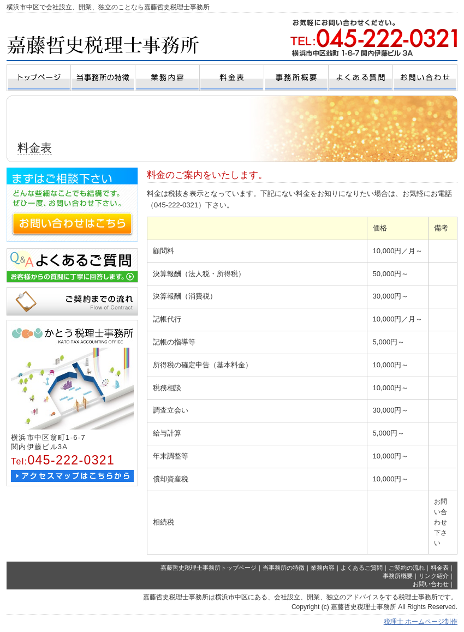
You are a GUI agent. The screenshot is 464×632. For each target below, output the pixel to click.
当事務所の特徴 (284, 567)
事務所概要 (398, 576)
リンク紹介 (434, 576)
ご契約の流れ (407, 567)
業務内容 (323, 567)
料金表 (440, 567)
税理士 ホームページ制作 (420, 621)
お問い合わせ (431, 584)
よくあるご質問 (362, 567)
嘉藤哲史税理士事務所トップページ (208, 567)
